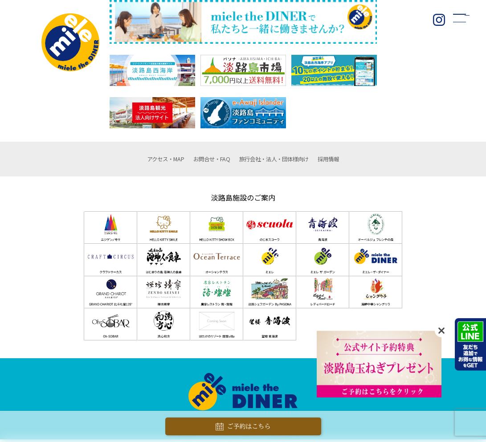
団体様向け (282, 160)
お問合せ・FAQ (203, 160)
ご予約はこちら (243, 426)
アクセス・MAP (145, 160)
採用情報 (352, 160)
